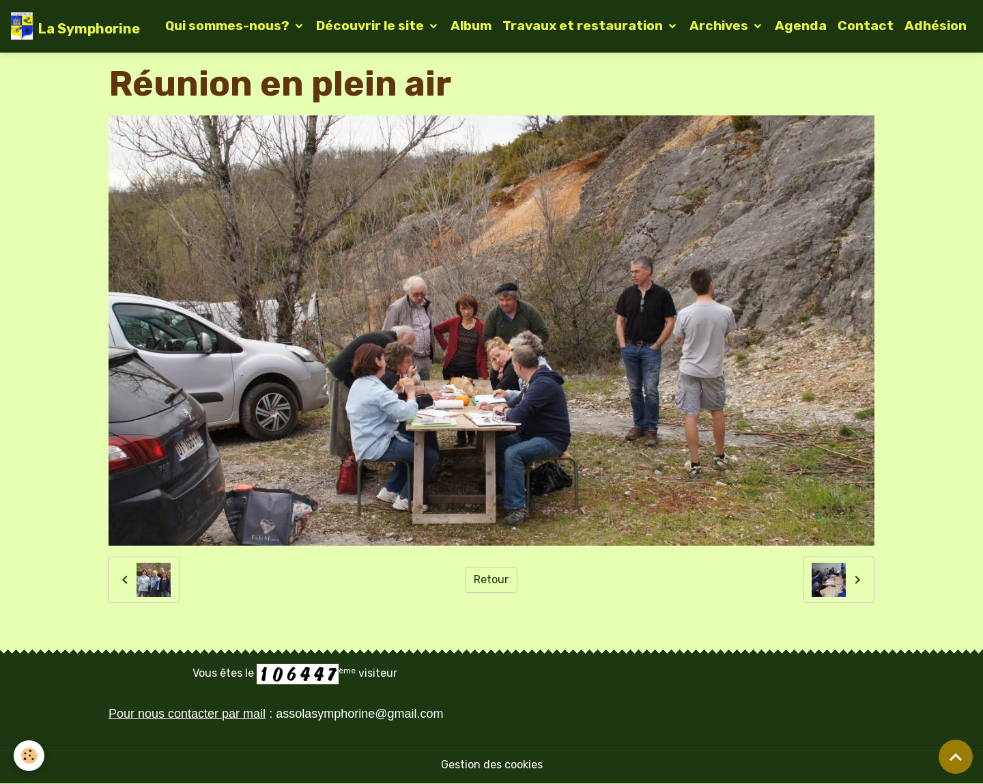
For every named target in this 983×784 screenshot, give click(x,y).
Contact (866, 25)
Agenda (801, 25)
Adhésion (935, 25)
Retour (491, 579)
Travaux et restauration (584, 25)
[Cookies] (29, 755)
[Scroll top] (956, 757)
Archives (720, 25)
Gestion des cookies (492, 764)
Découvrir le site (371, 25)
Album (471, 25)
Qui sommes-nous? (228, 25)
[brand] (75, 26)
